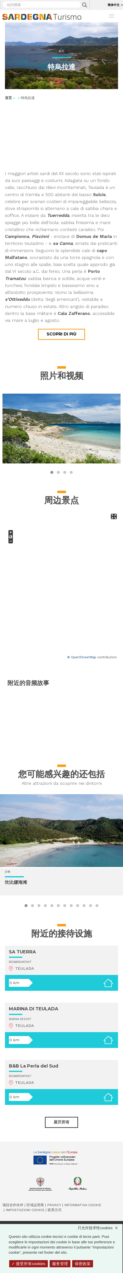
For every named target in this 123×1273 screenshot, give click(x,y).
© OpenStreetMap (81, 657)
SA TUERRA (22, 952)
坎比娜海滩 (16, 882)
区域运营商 (35, 1205)
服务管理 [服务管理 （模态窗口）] (60, 1264)
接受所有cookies (28, 1264)
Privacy (54, 1205)
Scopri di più (61, 334)
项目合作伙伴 (12, 1205)
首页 (8, 98)
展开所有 (61, 1122)
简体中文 (114, 5)
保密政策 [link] (83, 1264)
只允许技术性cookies (100, 1227)
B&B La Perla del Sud (33, 1066)
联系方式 (55, 1210)
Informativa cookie (82, 1205)
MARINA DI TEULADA (33, 1009)
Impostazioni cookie (25, 1210)
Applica (84, 5)
